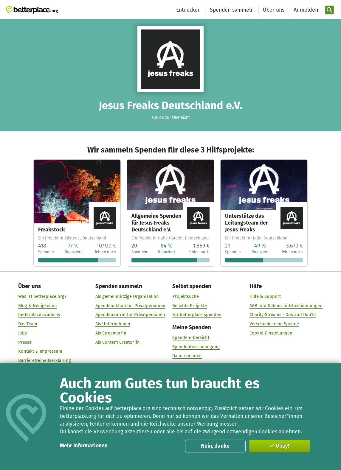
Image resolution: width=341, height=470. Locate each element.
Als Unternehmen (112, 323)
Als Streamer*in (110, 333)
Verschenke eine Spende (274, 323)
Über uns (273, 10)
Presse (25, 342)
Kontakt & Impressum (40, 351)
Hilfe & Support (265, 296)
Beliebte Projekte (190, 305)
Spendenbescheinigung (196, 346)
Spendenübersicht (191, 337)
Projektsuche (186, 296)
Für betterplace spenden (197, 315)
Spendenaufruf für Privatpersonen (130, 315)
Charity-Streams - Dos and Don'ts (282, 315)
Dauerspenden (187, 355)
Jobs (22, 333)
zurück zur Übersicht (170, 117)
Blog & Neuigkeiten (37, 305)
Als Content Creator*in (117, 342)
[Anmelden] (305, 10)
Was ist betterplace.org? (42, 296)
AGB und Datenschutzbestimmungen (286, 305)
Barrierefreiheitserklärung (44, 360)
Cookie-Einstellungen (270, 333)
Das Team (28, 323)
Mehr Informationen (84, 446)
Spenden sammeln (232, 10)
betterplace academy (39, 315)
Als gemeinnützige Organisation (127, 296)
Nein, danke (215, 446)
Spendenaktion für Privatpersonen (130, 305)
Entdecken (188, 10)
